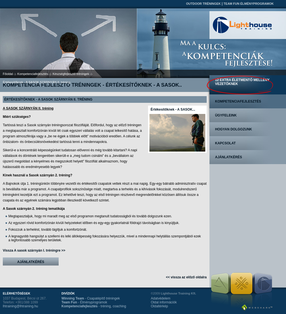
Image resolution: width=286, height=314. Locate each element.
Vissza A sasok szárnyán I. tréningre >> (34, 250)
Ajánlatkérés (30, 262)
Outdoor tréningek (203, 3)
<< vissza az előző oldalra (186, 277)
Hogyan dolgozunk (233, 129)
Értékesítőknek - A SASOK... (173, 109)
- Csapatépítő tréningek (90, 298)
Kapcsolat (225, 143)
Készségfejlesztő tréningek (71, 74)
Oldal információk (164, 302)
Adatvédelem (160, 298)
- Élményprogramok (84, 302)
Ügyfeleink (226, 115)
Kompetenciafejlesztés (32, 74)
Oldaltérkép (159, 306)
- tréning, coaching (93, 306)
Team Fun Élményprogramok (248, 3)
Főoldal (8, 74)
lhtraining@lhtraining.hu (20, 306)
